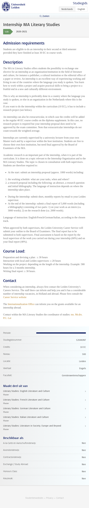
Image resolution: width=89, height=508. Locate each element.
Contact (60, 497)
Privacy (49, 497)
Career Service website (14, 297)
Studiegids (80, 3)
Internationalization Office (21, 304)
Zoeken (45, 16)
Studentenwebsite (34, 497)
